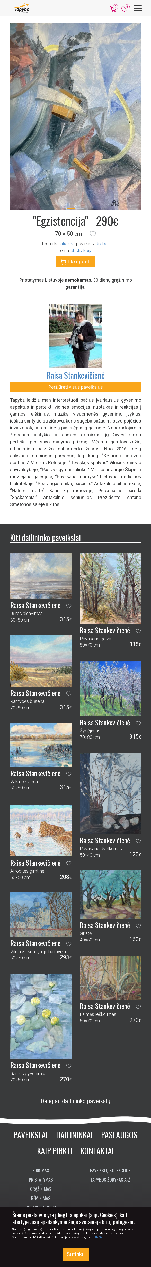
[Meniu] (138, 8)
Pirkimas (40, 1170)
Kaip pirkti (54, 1151)
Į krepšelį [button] (75, 262)
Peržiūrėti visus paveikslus (75, 387)
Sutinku (76, 1254)
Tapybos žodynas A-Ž (110, 1179)
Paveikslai (31, 1135)
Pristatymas (41, 1179)
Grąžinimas (40, 1189)
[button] (93, 234)
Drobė (101, 243)
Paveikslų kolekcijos (110, 1170)
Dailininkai (74, 1135)
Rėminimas (40, 1198)
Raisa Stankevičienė (76, 375)
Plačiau (99, 1237)
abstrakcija (81, 250)
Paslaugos (119, 1135)
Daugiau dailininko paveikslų (75, 1101)
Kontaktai (97, 1151)
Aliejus (66, 243)
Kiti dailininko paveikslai (45, 537)
